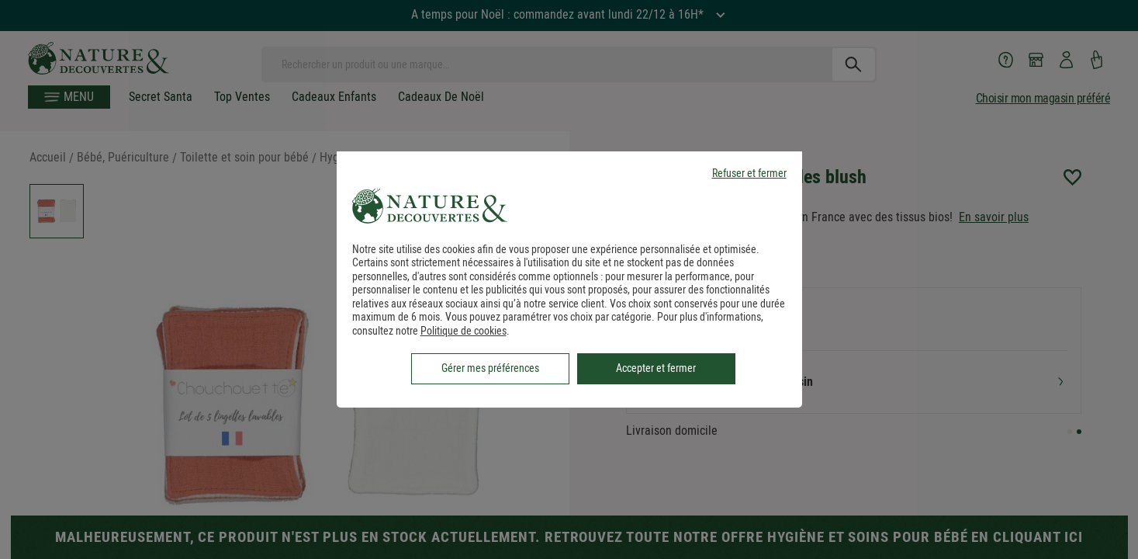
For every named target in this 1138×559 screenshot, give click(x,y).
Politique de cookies (463, 331)
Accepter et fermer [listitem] (656, 368)
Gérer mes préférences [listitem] (490, 368)
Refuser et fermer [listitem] (749, 173)
